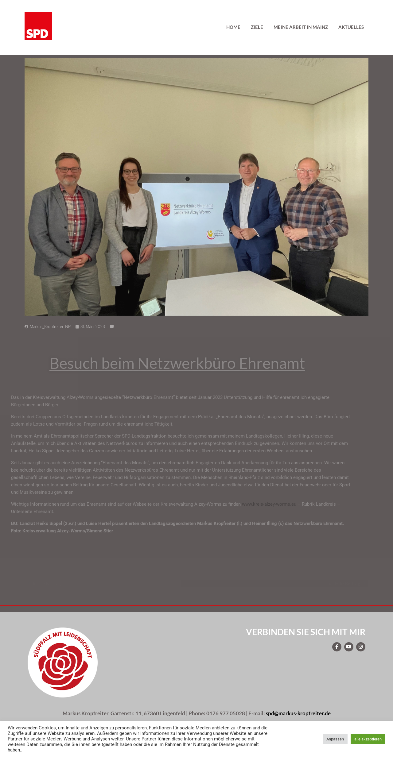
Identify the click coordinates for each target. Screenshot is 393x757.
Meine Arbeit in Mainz (301, 27)
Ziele (257, 27)
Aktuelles (351, 27)
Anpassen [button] (335, 739)
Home (233, 27)
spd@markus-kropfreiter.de (298, 713)
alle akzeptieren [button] (368, 739)
